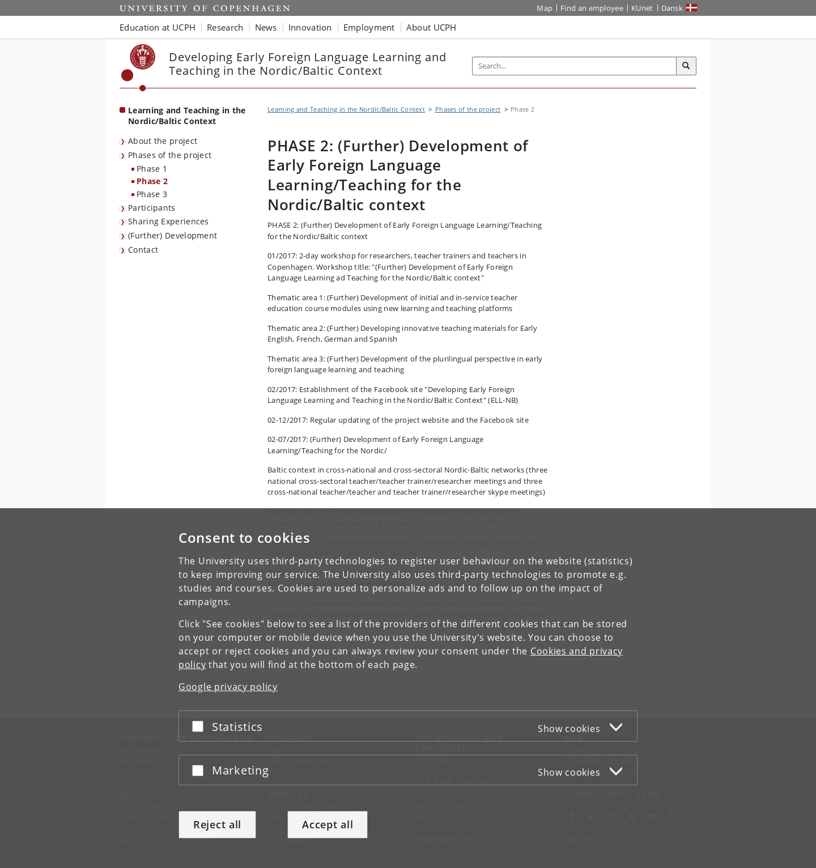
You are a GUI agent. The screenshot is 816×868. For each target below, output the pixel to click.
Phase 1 (152, 168)
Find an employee (591, 8)
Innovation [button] (310, 27)
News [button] (266, 27)
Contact (143, 249)
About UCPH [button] (431, 27)
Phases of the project (169, 155)
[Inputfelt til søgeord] (574, 66)
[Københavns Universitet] (138, 67)
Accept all (327, 824)
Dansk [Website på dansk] (672, 8)
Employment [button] (369, 27)
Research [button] (225, 27)
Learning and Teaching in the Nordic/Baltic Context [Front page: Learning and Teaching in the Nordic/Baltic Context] (186, 115)
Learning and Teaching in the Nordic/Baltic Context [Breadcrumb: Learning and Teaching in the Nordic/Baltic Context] (346, 109)
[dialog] (408, 688)
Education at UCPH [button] (158, 27)
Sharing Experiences (168, 221)
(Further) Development (172, 235)
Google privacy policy (228, 686)
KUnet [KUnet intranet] (642, 8)
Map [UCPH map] (544, 8)
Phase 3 (152, 194)
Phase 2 (152, 181)
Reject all (217, 824)
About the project (162, 140)
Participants (152, 207)
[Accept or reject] (200, 726)
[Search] (686, 66)
